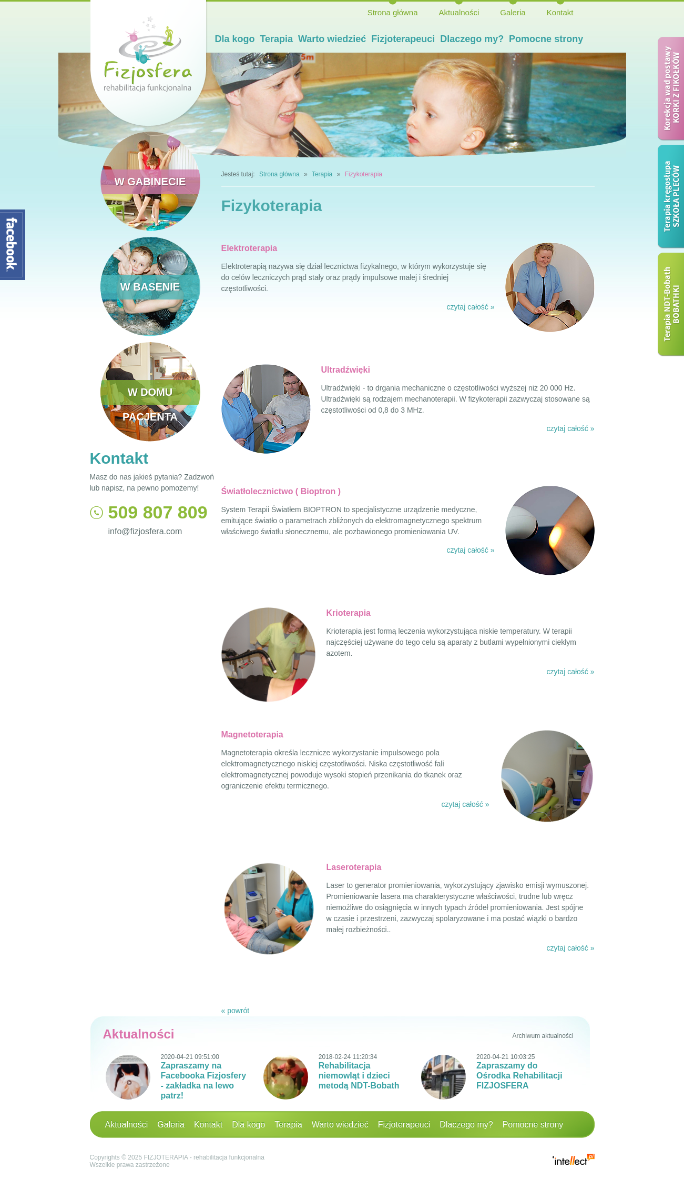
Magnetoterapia (252, 734)
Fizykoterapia (363, 174)
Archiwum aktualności (542, 1036)
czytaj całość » (470, 307)
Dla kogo (235, 39)
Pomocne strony (546, 39)
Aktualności (459, 12)
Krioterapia (348, 612)
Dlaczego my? (472, 39)
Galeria (512, 12)
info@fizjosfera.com (145, 531)
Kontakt (560, 12)
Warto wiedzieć (332, 39)
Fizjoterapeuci (403, 39)
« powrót (235, 1010)
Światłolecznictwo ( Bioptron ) (281, 491)
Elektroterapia (249, 248)
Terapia (276, 39)
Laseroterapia (354, 867)
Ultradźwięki (345, 369)
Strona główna (392, 12)
